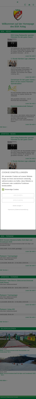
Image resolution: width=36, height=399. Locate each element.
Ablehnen (17, 195)
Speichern (18, 200)
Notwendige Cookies (10, 189)
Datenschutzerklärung (21, 209)
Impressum (11, 209)
